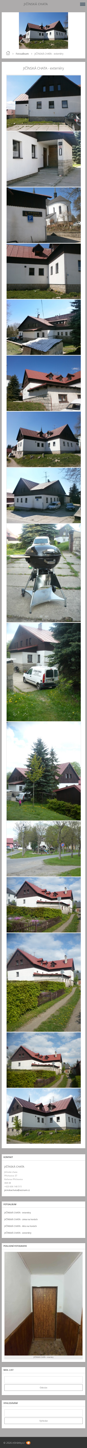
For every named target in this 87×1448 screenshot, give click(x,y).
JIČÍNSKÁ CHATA (36, 4)
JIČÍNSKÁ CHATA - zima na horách (21, 1219)
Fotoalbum (22, 53)
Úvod (8, 53)
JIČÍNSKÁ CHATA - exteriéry (17, 1232)
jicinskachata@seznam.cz (17, 1190)
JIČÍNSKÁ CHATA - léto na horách (20, 1226)
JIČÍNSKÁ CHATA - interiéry (17, 1212)
